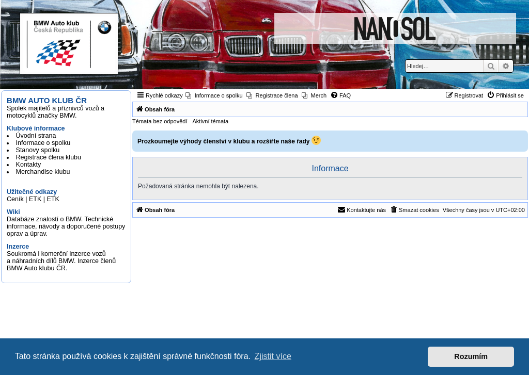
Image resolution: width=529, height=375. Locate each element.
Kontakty (28, 164)
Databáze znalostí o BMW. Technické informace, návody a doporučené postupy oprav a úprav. (66, 226)
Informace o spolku (43, 142)
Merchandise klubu (43, 171)
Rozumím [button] (471, 356)
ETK (35, 199)
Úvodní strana (36, 135)
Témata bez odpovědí (159, 121)
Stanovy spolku (38, 150)
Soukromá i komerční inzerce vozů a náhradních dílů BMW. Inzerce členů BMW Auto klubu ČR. (61, 261)
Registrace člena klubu (48, 157)
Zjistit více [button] (273, 356)
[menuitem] (214, 95)
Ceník (15, 199)
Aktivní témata (211, 121)
